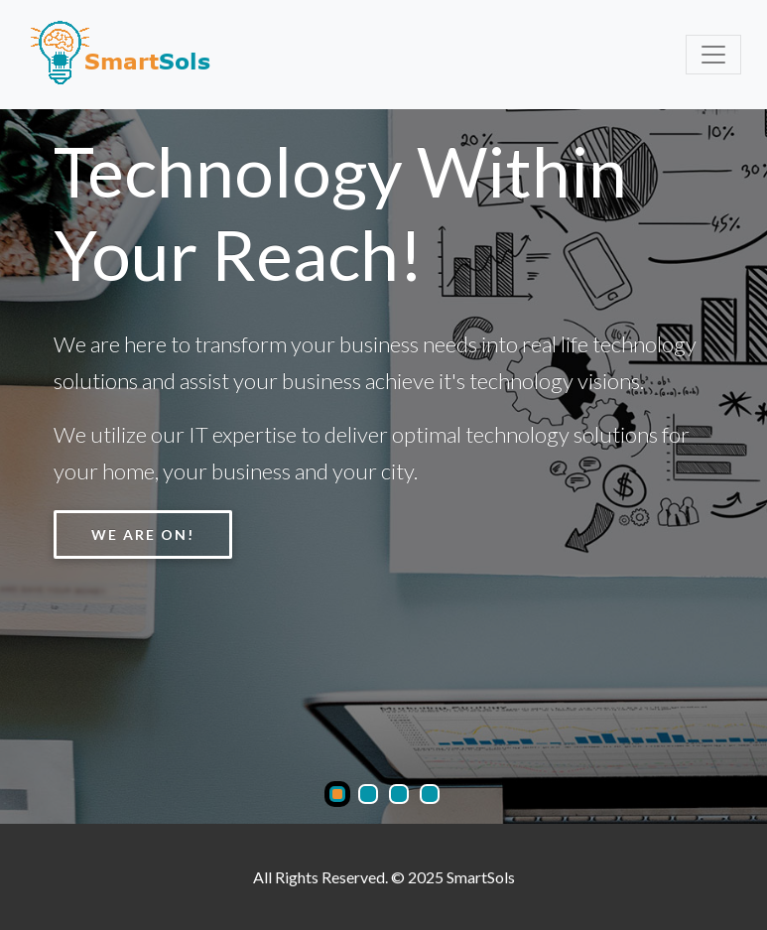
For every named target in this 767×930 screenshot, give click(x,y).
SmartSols (481, 876)
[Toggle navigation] (713, 54)
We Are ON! (142, 534)
